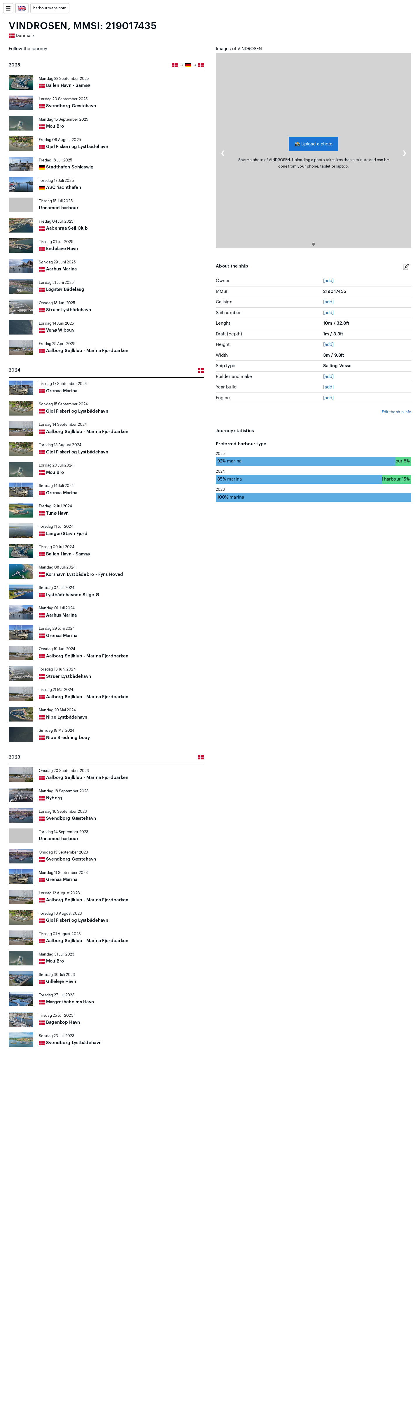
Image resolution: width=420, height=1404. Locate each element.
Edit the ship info (396, 412)
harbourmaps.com (49, 8)
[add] (328, 281)
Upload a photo (313, 144)
